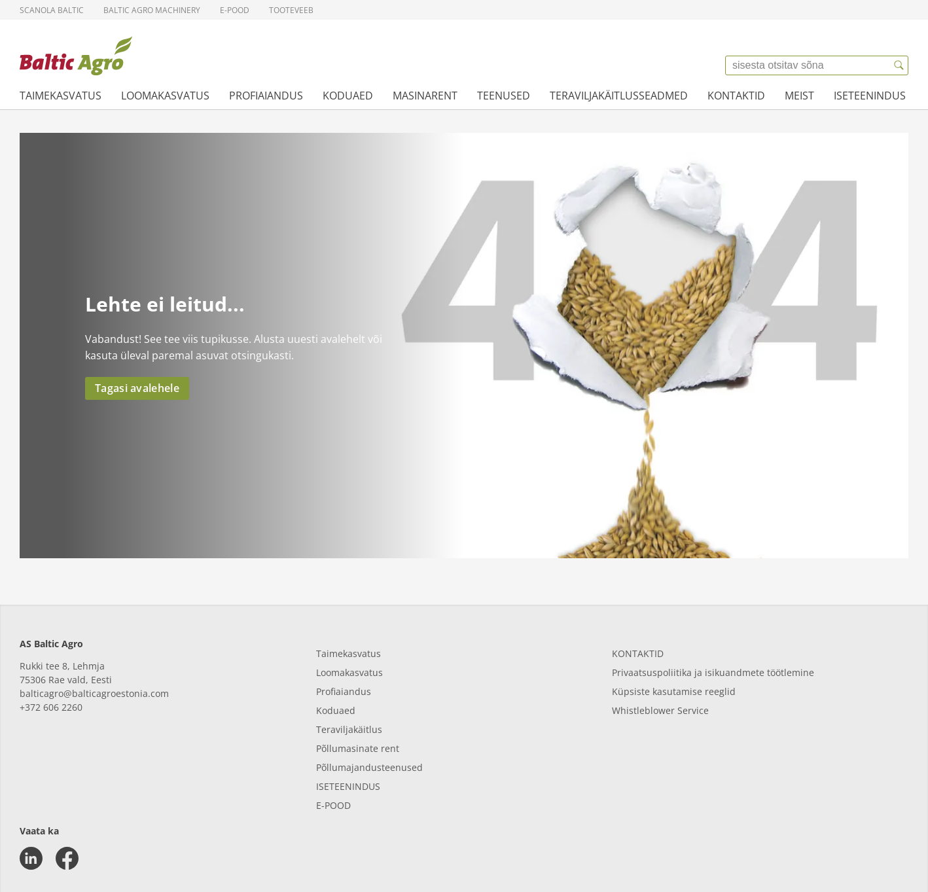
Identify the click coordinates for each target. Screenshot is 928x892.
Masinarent (425, 95)
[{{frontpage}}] (76, 55)
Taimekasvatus (60, 95)
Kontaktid (736, 95)
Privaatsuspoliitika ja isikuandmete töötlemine (713, 672)
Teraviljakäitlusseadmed (619, 95)
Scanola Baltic (52, 10)
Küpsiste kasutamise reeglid (674, 691)
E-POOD (333, 805)
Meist (799, 95)
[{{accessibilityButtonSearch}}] (898, 65)
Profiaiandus (266, 95)
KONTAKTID (638, 653)
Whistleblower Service (660, 710)
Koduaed (348, 95)
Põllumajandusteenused (369, 767)
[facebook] (67, 858)
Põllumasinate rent (357, 748)
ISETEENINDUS (348, 786)
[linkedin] (31, 858)
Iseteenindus (870, 95)
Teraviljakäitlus (349, 729)
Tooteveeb (291, 10)
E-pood (234, 10)
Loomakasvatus (165, 95)
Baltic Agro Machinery (151, 10)
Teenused (503, 95)
